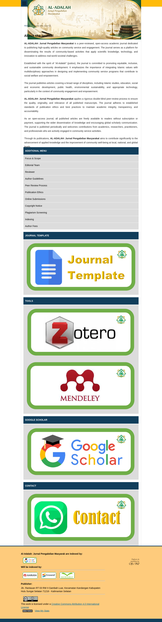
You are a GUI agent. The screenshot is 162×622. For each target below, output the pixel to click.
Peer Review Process (36, 185)
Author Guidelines (34, 178)
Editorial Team (32, 165)
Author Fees (31, 226)
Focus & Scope (33, 158)
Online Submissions (35, 199)
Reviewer (30, 172)
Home (27, 25)
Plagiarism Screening (36, 212)
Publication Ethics (34, 192)
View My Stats (42, 610)
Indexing (29, 219)
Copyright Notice (33, 205)
